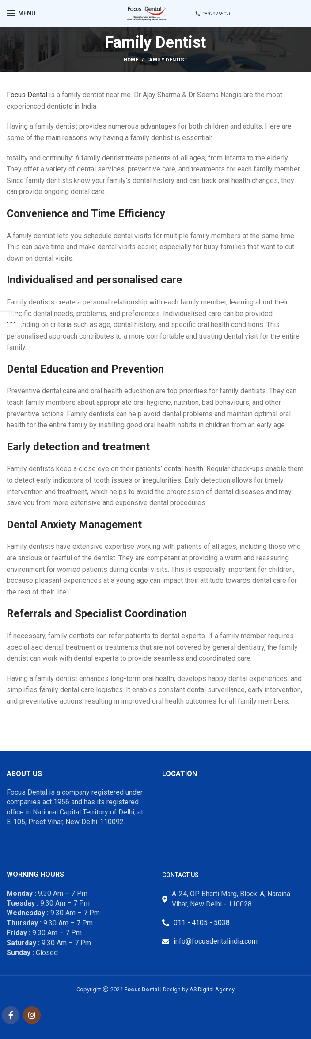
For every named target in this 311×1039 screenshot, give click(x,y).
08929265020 (213, 13)
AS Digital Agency (212, 989)
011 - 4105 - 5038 (202, 922)
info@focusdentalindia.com (216, 941)
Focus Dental (27, 95)
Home (131, 60)
